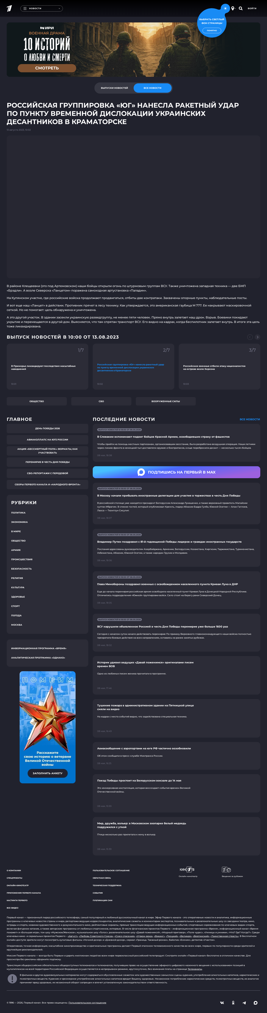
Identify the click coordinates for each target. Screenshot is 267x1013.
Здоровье (18, 596)
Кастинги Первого (17, 900)
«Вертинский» (201, 936)
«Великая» (185, 936)
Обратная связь (102, 878)
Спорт (15, 606)
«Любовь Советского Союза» (96, 936)
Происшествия (21, 559)
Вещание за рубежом (232, 872)
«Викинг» (159, 936)
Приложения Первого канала (24, 893)
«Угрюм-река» (144, 936)
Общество (36, 401)
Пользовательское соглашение (111, 870)
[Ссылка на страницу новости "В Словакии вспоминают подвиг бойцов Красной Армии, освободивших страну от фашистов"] (176, 442)
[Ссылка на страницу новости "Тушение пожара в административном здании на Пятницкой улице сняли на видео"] (176, 718)
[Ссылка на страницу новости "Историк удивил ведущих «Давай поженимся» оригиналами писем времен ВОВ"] (176, 675)
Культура (17, 587)
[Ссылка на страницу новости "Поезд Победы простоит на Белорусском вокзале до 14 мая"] (176, 793)
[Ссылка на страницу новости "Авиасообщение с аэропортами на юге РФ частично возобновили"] (176, 756)
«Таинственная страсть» (224, 936)
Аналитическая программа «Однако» (38, 657)
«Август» (73, 936)
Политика (18, 512)
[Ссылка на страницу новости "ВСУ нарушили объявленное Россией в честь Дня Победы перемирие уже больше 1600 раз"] (176, 632)
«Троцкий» (172, 936)
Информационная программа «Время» (38, 648)
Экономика (19, 522)
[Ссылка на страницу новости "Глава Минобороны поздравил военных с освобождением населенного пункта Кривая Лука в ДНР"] (176, 590)
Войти (252, 8)
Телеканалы (195, 969)
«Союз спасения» (124, 936)
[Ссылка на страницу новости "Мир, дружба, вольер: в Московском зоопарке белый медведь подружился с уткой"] (176, 836)
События (98, 893)
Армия (16, 550)
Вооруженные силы (166, 401)
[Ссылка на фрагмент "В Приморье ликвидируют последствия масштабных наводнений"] (47, 367)
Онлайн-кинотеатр (18, 885)
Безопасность (21, 568)
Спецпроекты (14, 878)
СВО (101, 401)
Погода (16, 615)
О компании (14, 870)
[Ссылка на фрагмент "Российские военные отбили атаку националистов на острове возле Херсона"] (219, 367)
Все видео (12, 908)
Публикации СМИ (102, 900)
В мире (16, 531)
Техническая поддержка (107, 885)
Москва (16, 624)
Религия (17, 578)
